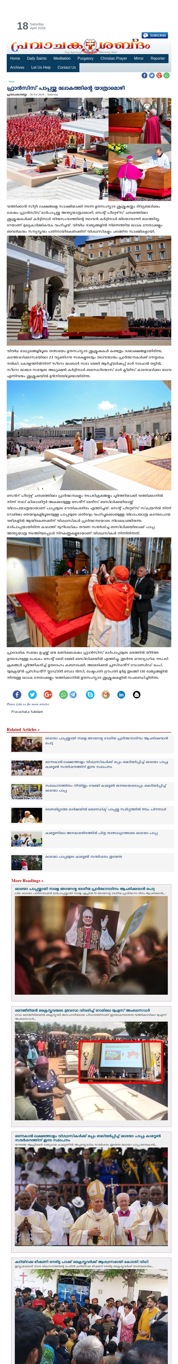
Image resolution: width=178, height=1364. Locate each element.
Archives (17, 67)
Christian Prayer (113, 58)
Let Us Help (41, 67)
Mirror (139, 58)
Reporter (157, 58)
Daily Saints (37, 58)
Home (15, 58)
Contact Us (67, 67)
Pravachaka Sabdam (27, 712)
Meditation (62, 58)
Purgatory (86, 58)
